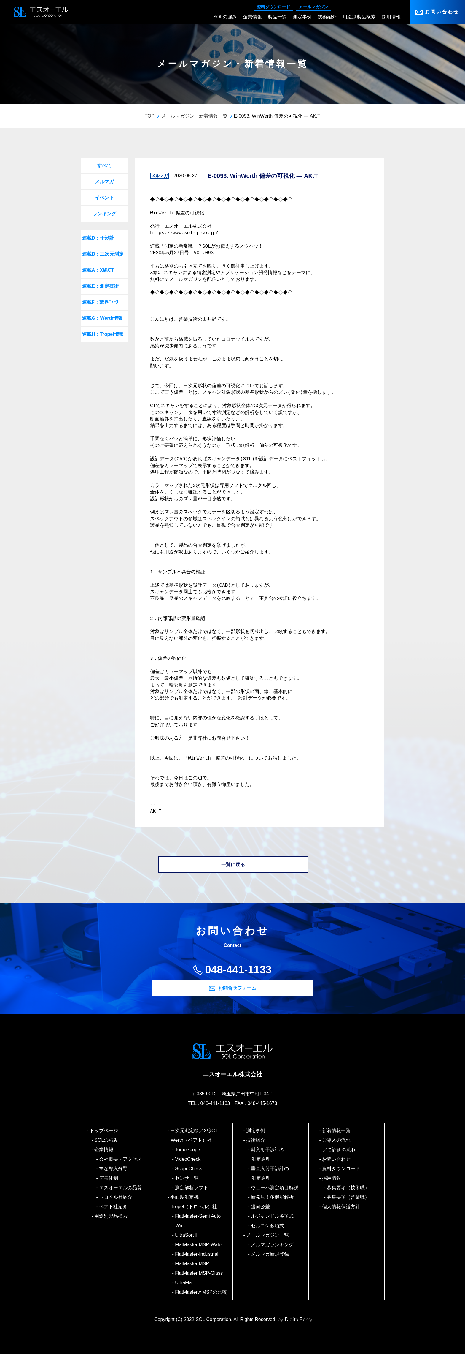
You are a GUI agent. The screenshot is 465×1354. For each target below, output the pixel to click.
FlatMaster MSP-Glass (199, 1273)
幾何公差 (260, 1206)
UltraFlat (184, 1282)
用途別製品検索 (111, 1216)
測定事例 (256, 1130)
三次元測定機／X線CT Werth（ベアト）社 (196, 1135)
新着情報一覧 (337, 1130)
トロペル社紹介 (116, 1197)
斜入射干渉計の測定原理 (267, 1154)
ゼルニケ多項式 (267, 1225)
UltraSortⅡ (187, 1235)
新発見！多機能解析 (272, 1197)
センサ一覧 (187, 1178)
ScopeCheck (189, 1168)
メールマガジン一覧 (268, 1235)
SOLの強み (106, 1140)
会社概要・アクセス (121, 1159)
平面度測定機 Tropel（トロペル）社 (194, 1202)
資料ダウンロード (273, 6)
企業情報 (104, 1149)
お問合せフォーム (237, 988)
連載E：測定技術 (100, 286)
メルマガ (104, 181)
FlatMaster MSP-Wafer (199, 1244)
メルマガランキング (272, 1244)
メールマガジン (313, 6)
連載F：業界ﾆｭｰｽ (100, 302)
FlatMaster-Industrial (197, 1254)
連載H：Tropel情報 (103, 334)
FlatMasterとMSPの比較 (201, 1292)
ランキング (104, 213)
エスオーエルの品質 (121, 1187)
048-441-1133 (238, 970)
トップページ (104, 1130)
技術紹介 (256, 1140)
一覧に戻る (233, 864)
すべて (104, 165)
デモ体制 (109, 1178)
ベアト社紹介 (114, 1206)
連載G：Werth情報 (102, 318)
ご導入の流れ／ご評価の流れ (339, 1145)
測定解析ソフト (192, 1187)
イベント (104, 197)
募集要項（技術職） (348, 1187)
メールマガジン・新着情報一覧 (194, 115)
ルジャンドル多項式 (272, 1216)
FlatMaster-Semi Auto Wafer (198, 1221)
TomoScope (188, 1149)
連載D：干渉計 (98, 238)
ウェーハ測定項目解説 (275, 1187)
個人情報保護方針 (341, 1206)
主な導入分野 (114, 1168)
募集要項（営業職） (348, 1197)
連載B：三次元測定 (103, 254)
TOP (150, 115)
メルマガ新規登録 (270, 1254)
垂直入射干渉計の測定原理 (270, 1173)
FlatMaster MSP (192, 1263)
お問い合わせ (442, 11)
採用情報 (332, 1178)
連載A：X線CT (98, 270)
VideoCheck (188, 1159)
